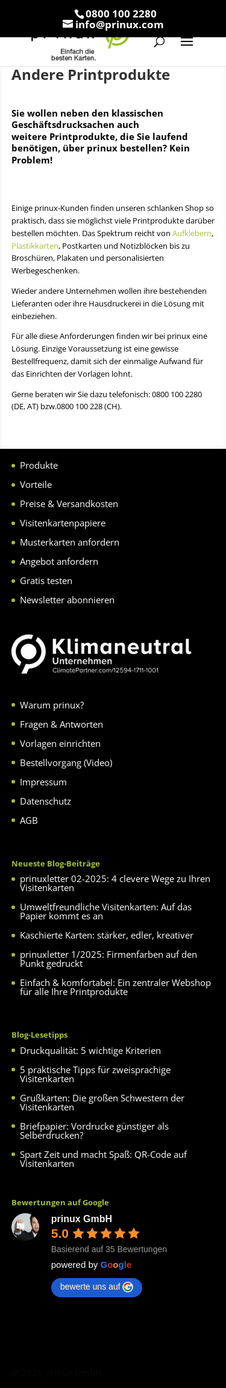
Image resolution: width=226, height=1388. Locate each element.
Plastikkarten (34, 245)
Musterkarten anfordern (69, 542)
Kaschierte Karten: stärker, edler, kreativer (106, 935)
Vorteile (36, 484)
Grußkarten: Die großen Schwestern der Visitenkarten (102, 1102)
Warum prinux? (52, 705)
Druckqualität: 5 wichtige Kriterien (90, 1050)
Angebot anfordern (59, 561)
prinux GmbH (81, 1219)
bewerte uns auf (97, 1287)
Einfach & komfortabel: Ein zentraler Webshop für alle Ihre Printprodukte (115, 986)
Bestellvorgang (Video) (66, 762)
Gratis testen (46, 580)
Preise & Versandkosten (69, 504)
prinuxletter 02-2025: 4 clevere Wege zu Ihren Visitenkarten (115, 882)
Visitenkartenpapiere (62, 523)
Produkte (39, 465)
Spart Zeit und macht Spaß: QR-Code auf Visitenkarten (103, 1158)
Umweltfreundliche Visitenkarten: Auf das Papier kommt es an (106, 911)
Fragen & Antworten (61, 724)
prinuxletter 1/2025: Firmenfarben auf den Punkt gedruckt (108, 958)
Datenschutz (45, 801)
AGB (29, 820)
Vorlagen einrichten (60, 743)
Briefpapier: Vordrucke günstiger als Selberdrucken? (94, 1130)
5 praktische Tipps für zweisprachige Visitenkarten (95, 1074)
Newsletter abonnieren (67, 600)
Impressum (43, 782)
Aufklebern (192, 233)
